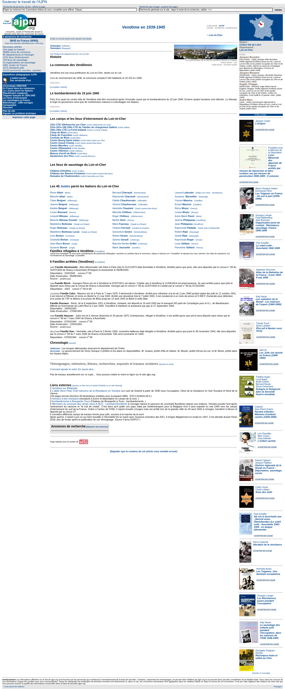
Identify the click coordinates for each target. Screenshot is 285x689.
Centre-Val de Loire (250, 44)
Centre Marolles (59, 145)
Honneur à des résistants (65, 398)
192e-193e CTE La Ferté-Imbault (68, 130)
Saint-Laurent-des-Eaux (91, 143)
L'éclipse (260, 123)
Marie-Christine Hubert (266, 188)
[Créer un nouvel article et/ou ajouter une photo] (71, 39)
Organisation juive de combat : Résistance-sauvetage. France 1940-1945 (268, 226)
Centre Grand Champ (62, 143)
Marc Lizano (263, 436)
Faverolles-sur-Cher (95, 176)
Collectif (259, 407)
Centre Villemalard (60, 148)
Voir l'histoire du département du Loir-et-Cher (69, 54)
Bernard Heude (263, 384)
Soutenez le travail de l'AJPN (24, 2)
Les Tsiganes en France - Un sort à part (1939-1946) (268, 196)
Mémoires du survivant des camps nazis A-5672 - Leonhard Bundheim (89, 404)
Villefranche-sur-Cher (101, 125)
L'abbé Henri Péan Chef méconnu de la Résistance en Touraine (86, 390)
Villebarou (82, 135)
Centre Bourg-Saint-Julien (65, 140)
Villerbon (79, 151)
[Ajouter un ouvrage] (261, 673)
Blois (75, 133)
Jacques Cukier (262, 121)
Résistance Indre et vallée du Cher (266, 656)
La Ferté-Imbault (99, 130)
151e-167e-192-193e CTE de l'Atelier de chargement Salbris (83, 127)
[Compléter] (99, 251)
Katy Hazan (261, 296)
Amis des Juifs (263, 492)
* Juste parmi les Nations (13, 687)
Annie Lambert (263, 326)
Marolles (78, 146)
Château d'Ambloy (60, 170)
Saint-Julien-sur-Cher (95, 140)
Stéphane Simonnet (265, 270)
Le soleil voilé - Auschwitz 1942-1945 (268, 246)
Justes (65, 186)
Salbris (126, 127)
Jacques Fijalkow (263, 463)
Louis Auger (261, 379)
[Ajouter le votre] (166, 364)
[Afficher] (65, 46)
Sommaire (55, 46)
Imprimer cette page (24, 117)
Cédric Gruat (261, 487)
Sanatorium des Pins (62, 156)
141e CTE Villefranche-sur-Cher (68, 124)
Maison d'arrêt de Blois (63, 153)
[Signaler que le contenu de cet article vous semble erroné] (143, 451)
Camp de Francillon (61, 135)
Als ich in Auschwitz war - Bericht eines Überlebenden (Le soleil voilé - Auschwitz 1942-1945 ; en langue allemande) (268, 523)
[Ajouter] (72, 343)
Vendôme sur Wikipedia (65, 388)
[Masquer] (65, 48)
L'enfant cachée (267, 441)
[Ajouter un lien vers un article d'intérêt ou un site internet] (97, 385)
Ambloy (80, 171)
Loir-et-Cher (246, 50)
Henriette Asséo (264, 569)
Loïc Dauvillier (264, 433)
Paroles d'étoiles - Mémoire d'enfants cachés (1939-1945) (266, 414)
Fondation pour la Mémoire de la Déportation (275, 150)
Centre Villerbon (59, 150)
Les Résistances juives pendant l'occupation (266, 601)
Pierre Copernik (260, 542)
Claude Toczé (262, 323)
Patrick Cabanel (262, 460)
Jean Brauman (263, 220)
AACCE (263, 350)
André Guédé (262, 382)
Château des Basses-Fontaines (68, 173)
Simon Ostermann (264, 386)
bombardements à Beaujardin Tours (71, 401)
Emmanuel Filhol (263, 191)
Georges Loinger (264, 215)
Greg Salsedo (264, 438)
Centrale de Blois (60, 137)
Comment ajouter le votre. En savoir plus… (73, 369)
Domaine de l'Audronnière (65, 176)
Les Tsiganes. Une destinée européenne (268, 572)
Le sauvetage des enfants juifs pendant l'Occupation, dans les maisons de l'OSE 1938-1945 (270, 631)
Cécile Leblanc (262, 489)
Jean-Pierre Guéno (264, 409)
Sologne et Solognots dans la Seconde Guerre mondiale (268, 392)
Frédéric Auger (263, 377)
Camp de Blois (58, 132)
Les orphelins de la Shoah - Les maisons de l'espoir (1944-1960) (269, 302)
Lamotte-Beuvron (88, 156)
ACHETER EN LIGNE (264, 130)
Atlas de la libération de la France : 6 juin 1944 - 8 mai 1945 (269, 275)
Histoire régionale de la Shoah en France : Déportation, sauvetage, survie (268, 469)
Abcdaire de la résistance (267, 544)
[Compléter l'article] (58, 87)
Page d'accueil (7, 22)
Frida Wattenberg (264, 218)
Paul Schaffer (262, 243)
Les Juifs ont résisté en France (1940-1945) (270, 355)
